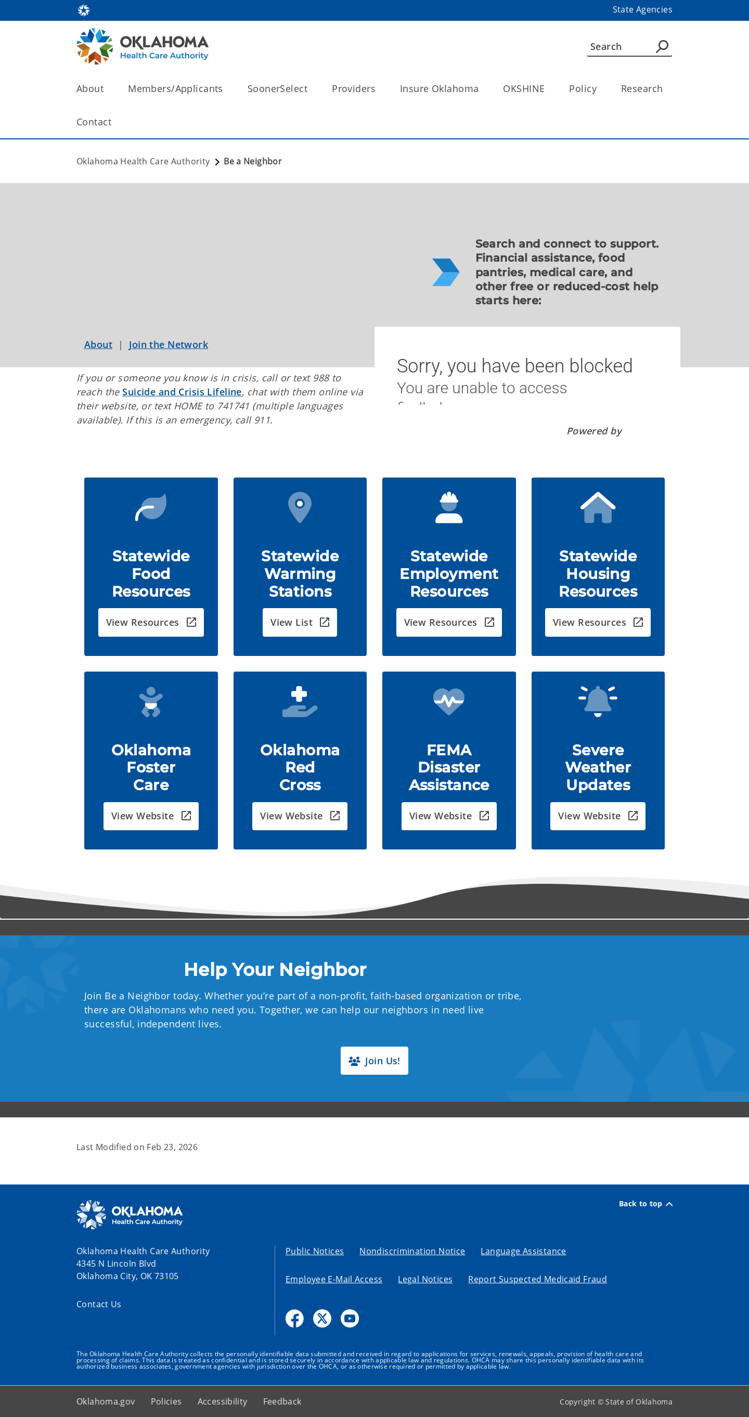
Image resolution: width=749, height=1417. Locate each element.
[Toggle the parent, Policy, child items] (600, 88)
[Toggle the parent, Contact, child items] (114, 122)
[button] (151, 622)
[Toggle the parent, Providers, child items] (379, 88)
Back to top (646, 1203)
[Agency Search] (662, 46)
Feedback (282, 1401)
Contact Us (99, 1304)
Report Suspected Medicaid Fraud (537, 1279)
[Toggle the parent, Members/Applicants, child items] (226, 88)
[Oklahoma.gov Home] (83, 10)
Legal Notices (425, 1279)
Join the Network (168, 344)
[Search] (630, 46)
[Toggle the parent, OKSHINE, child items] (548, 88)
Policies (166, 1401)
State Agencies (643, 9)
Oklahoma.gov (105, 1401)
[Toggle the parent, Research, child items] (666, 88)
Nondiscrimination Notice (412, 1251)
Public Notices (315, 1251)
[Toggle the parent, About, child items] (107, 88)
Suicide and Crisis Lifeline (182, 391)
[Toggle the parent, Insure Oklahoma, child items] (482, 88)
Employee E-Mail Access (334, 1279)
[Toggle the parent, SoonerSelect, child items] (310, 88)
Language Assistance (523, 1251)
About (98, 344)
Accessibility (223, 1401)
